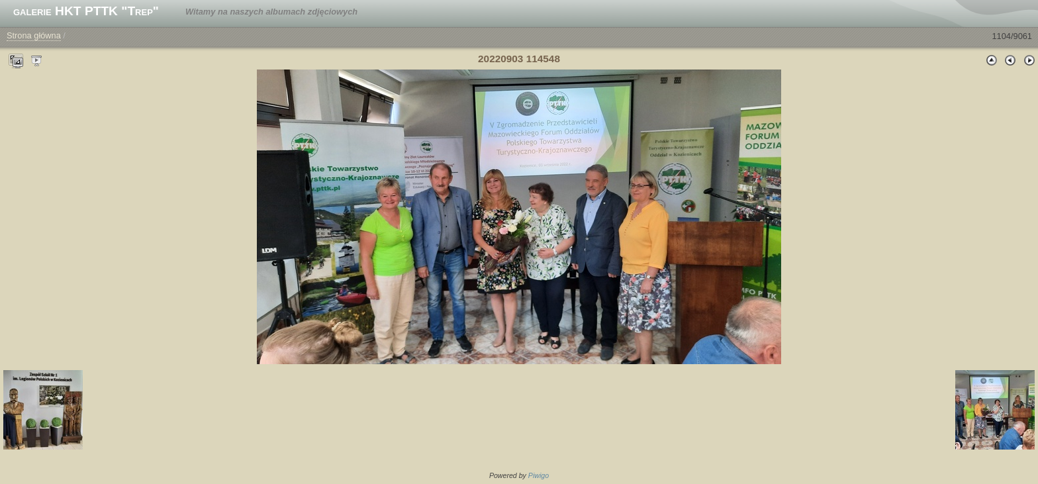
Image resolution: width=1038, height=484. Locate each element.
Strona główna (34, 35)
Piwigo (538, 475)
